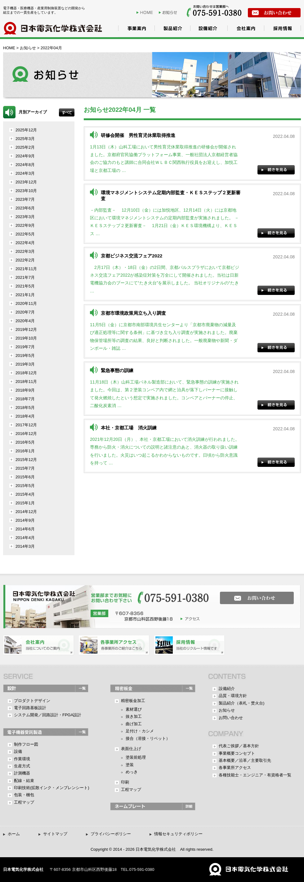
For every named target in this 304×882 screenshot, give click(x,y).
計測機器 (22, 773)
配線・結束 (24, 780)
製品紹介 (170, 29)
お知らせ (169, 12)
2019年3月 (25, 364)
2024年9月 (25, 156)
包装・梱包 (24, 794)
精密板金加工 (133, 700)
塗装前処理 (136, 757)
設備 (18, 751)
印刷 (125, 782)
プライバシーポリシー (111, 834)
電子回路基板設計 (30, 707)
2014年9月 (25, 520)
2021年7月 (25, 277)
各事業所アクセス (235, 767)
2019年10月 (26, 338)
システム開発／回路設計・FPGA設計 (47, 715)
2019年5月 (25, 355)
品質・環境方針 (233, 695)
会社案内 (245, 29)
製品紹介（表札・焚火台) (241, 703)
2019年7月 (25, 346)
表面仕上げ (131, 748)
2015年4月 (25, 494)
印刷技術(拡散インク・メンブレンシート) (51, 787)
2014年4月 (25, 537)
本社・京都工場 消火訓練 (129, 427)
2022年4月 (25, 242)
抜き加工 (134, 716)
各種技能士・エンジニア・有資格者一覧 (255, 775)
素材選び (134, 709)
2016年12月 (26, 433)
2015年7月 (25, 468)
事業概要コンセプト (237, 753)
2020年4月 (25, 320)
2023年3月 (25, 216)
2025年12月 (26, 130)
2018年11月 (26, 381)
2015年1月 (25, 503)
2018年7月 (25, 399)
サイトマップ (55, 834)
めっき (132, 772)
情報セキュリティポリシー (178, 834)
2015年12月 (26, 459)
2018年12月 (26, 373)
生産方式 (22, 766)
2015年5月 (25, 485)
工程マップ (24, 802)
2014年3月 (25, 546)
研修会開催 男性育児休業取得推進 (138, 135)
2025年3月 (25, 138)
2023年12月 (26, 182)
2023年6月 (25, 208)
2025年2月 (25, 147)
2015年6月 (25, 477)
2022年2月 (25, 260)
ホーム (14, 834)
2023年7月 (25, 199)
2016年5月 (25, 442)
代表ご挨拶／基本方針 (239, 746)
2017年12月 (26, 425)
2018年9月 (25, 390)
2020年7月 (25, 312)
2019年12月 (26, 329)
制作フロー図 (26, 744)
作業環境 (22, 759)
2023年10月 (26, 190)
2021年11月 (26, 268)
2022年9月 (25, 225)
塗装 (130, 764)
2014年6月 (25, 529)
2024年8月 (25, 164)
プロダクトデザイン (32, 700)
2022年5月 (25, 234)
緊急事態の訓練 (117, 370)
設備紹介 (207, 29)
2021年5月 (25, 286)
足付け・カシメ (140, 731)
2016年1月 (25, 451)
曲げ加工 (134, 724)
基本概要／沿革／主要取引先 (245, 760)
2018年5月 (25, 407)
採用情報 (282, 29)
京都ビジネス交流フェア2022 (131, 255)
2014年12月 (26, 511)
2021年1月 (25, 294)
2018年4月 (25, 416)
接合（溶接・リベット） (148, 738)
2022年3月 (25, 251)
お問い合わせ (231, 717)
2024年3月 (25, 173)
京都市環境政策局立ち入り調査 (133, 313)
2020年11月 (26, 303)
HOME (146, 12)
